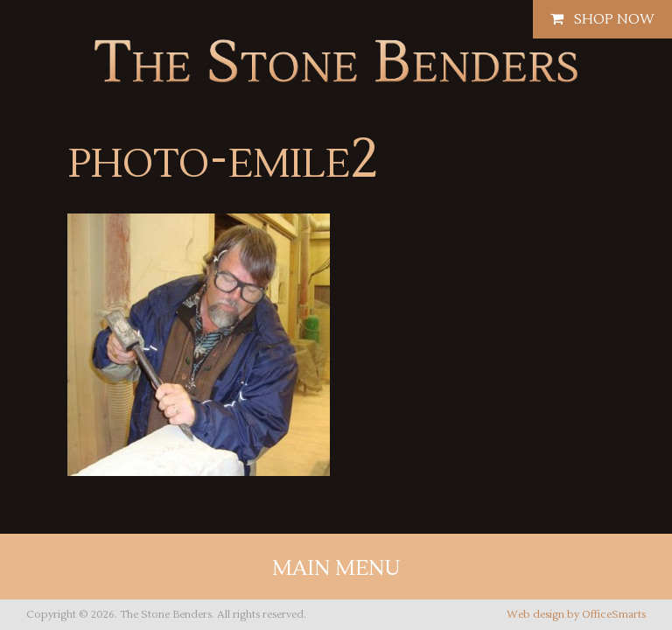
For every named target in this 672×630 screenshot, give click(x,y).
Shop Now (602, 19)
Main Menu (336, 568)
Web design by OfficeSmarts (576, 614)
